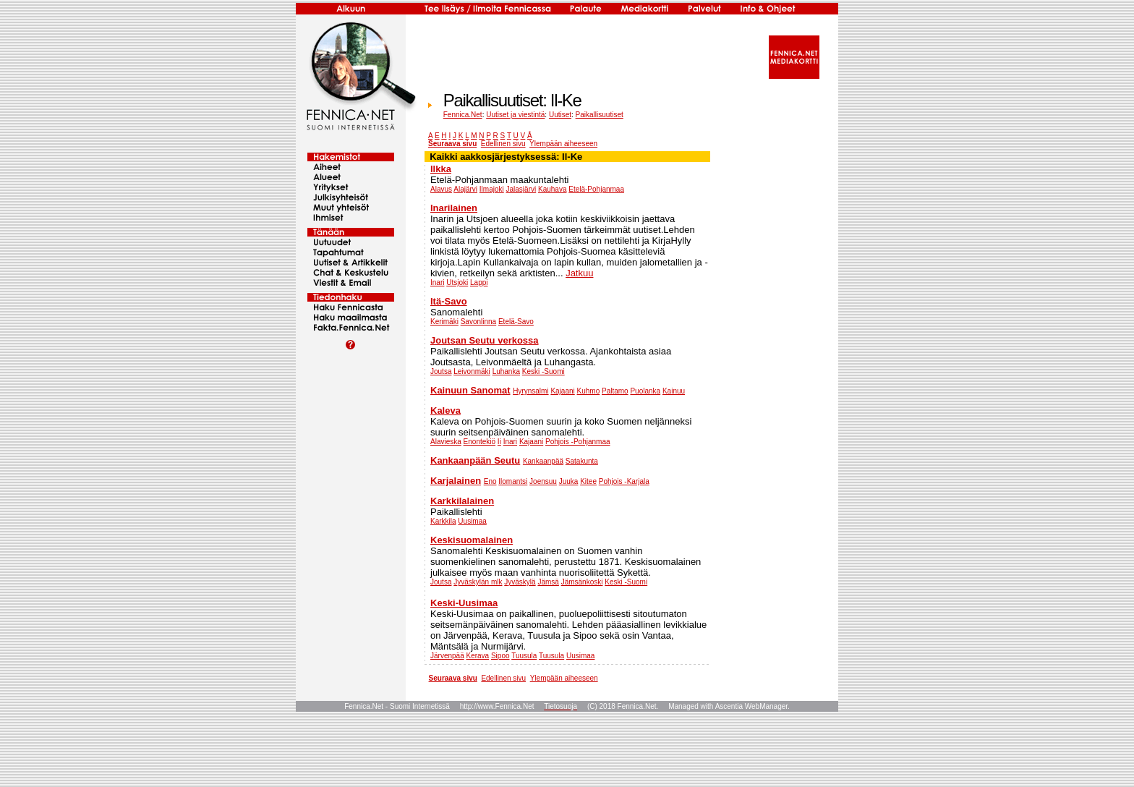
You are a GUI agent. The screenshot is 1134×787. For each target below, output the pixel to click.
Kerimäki (444, 322)
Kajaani (562, 391)
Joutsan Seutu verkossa (484, 340)
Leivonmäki (471, 371)
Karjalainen (455, 480)
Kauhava (552, 189)
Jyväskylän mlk (477, 582)
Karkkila (443, 521)
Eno (490, 481)
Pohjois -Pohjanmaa (577, 442)
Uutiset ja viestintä (515, 115)
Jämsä (547, 582)
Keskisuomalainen (471, 540)
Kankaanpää (543, 461)
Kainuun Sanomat (470, 390)
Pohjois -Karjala (624, 481)
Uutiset (560, 115)
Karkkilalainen (462, 500)
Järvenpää (447, 656)
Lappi (478, 282)
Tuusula (524, 656)
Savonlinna (478, 322)
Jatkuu (579, 273)
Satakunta (582, 461)
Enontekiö (479, 442)
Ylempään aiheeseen (563, 144)
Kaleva (445, 410)
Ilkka (440, 168)
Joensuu (543, 481)
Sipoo (500, 656)
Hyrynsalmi (530, 391)
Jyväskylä (519, 582)
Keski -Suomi (543, 371)
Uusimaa (472, 521)
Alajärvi (465, 189)
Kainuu (673, 391)
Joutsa (440, 371)
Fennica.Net (462, 115)
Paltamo (615, 391)
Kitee (588, 481)
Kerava (477, 656)
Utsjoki (457, 282)
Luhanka (506, 371)
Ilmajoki (491, 189)
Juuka (569, 481)
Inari (437, 282)
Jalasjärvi (521, 189)
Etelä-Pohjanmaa (596, 189)
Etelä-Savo (516, 322)
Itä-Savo (448, 301)
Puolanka (645, 391)
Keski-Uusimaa (464, 602)
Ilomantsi (512, 481)
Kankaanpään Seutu (475, 460)
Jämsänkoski (582, 582)
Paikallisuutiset (599, 115)
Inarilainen (453, 208)
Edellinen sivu (503, 144)
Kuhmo (588, 391)
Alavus (441, 189)
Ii (499, 442)
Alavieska (445, 442)
